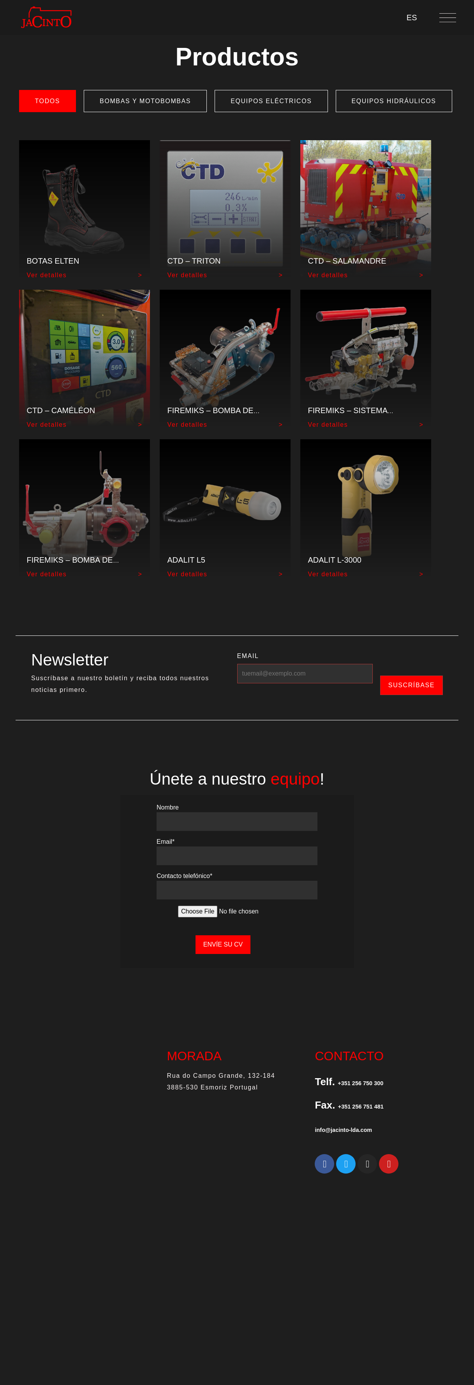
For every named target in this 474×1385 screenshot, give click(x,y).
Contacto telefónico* (184, 872)
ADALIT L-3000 (335, 560)
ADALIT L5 (186, 560)
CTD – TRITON (194, 261)
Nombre (168, 804)
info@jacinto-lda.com (366, 1125)
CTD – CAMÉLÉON (61, 410)
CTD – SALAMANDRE (347, 261)
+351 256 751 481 (379, 1102)
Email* (165, 838)
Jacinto (240, 1275)
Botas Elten (53, 261)
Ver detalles (47, 275)
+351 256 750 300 (378, 1078)
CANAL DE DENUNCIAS (431, 1256)
